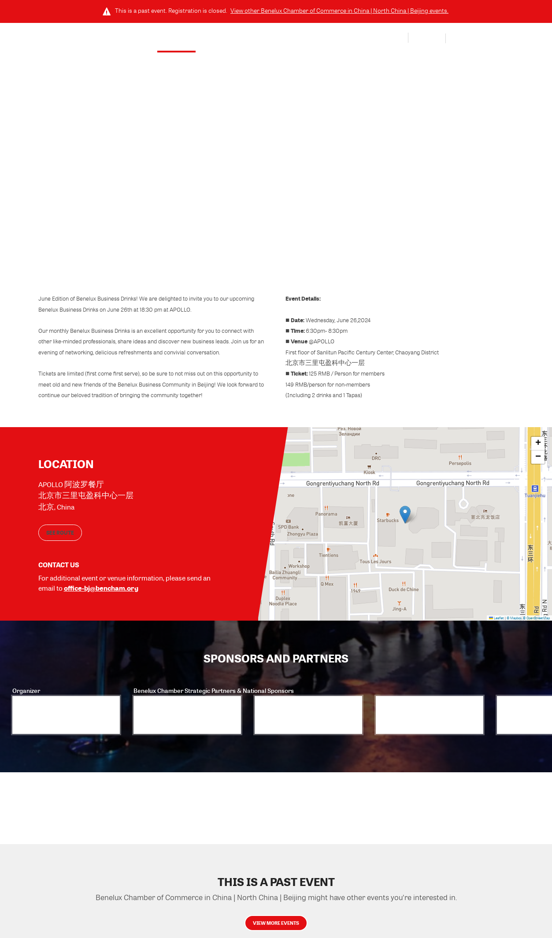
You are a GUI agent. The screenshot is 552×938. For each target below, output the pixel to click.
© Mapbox (514, 615)
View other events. (339, 11)
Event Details (187, 39)
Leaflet (496, 615)
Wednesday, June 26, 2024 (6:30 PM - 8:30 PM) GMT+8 (252, 99)
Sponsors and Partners (250, 39)
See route (60, 529)
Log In (426, 39)
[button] (405, 513)
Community (310, 39)
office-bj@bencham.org (101, 585)
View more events (276, 928)
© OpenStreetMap (536, 615)
